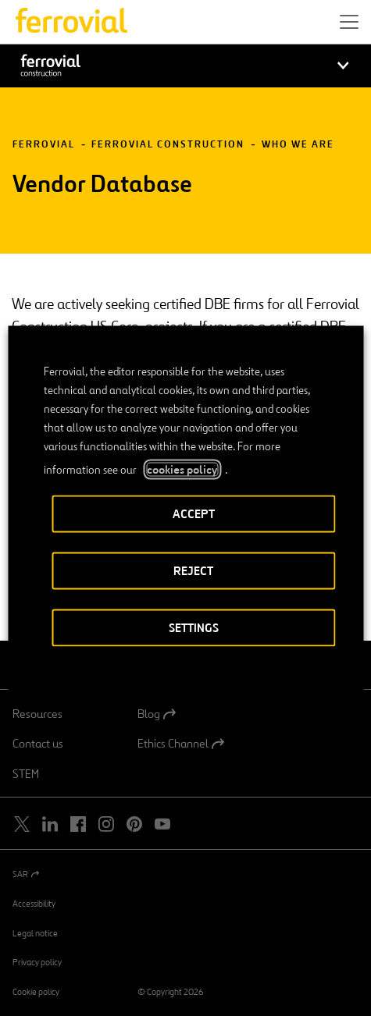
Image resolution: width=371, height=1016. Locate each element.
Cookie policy (35, 991)
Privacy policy (37, 962)
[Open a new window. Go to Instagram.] (106, 824)
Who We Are (298, 145)
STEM (25, 774)
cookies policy (182, 470)
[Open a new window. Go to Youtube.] (162, 824)
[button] (349, 22)
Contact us (37, 744)
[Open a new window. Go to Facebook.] (78, 824)
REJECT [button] (193, 571)
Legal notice (35, 933)
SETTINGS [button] (194, 628)
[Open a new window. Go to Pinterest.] (134, 824)
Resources (37, 714)
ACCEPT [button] (194, 514)
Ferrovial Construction (167, 145)
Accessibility (33, 903)
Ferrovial (43, 145)
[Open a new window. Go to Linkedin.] (50, 824)
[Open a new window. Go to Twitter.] (21, 824)
